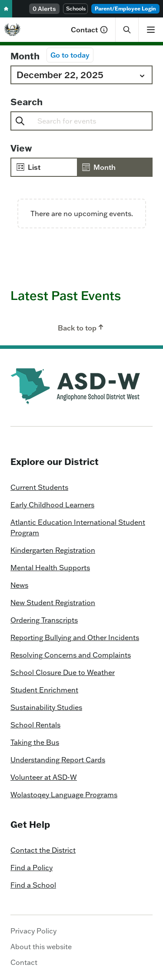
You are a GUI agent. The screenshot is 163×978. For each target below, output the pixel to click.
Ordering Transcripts (44, 620)
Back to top (81, 327)
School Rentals (35, 724)
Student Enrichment (44, 689)
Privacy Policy (33, 930)
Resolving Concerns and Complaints (70, 655)
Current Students (39, 487)
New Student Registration (52, 602)
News (19, 585)
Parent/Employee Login (125, 8)
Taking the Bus (34, 742)
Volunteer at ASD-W (43, 777)
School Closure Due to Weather (62, 672)
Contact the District (43, 850)
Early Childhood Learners (52, 504)
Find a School (33, 885)
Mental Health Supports (50, 567)
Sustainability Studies (46, 707)
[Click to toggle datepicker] (81, 74)
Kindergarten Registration (52, 550)
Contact (89, 29)
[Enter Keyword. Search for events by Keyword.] (98, 121)
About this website (41, 946)
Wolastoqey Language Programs (63, 794)
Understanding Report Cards (57, 759)
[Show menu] (150, 29)
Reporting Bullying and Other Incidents (74, 637)
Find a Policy (31, 867)
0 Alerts (44, 9)
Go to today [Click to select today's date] (70, 55)
